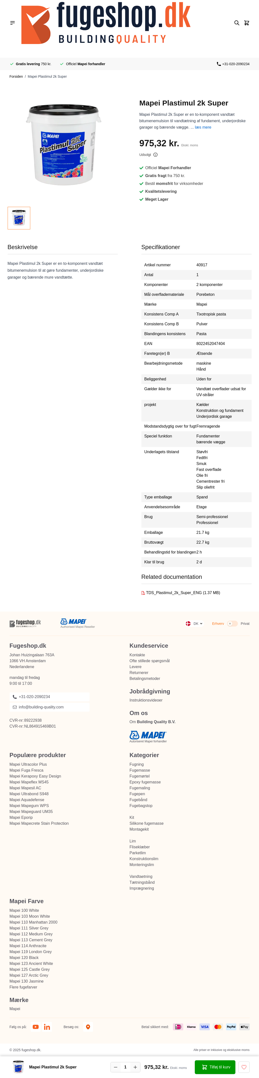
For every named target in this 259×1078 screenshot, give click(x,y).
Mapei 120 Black (24, 958)
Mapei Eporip (21, 817)
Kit (132, 817)
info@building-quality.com (38, 707)
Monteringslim (142, 865)
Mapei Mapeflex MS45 (29, 782)
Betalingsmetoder (145, 678)
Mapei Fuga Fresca (27, 770)
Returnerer (139, 673)
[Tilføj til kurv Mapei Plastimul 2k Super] (215, 1067)
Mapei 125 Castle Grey (30, 969)
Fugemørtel (140, 776)
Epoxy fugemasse (145, 782)
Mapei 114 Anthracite (28, 946)
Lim (133, 841)
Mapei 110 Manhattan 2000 (34, 922)
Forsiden (16, 76)
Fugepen (137, 794)
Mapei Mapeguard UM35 (31, 811)
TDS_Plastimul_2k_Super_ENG (174, 593)
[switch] (232, 624)
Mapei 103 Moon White (30, 916)
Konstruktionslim (144, 859)
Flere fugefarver (23, 987)
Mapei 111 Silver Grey (29, 928)
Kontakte (137, 655)
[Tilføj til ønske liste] (244, 1067)
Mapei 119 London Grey (31, 952)
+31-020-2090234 (236, 64)
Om (153, 722)
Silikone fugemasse (147, 823)
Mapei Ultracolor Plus (28, 764)
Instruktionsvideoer (146, 700)
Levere (136, 667)
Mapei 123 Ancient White (31, 963)
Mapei (15, 1009)
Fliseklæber (140, 847)
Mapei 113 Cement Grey (31, 940)
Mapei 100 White (24, 910)
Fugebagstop (141, 806)
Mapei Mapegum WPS (29, 806)
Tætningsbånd (142, 882)
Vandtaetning (141, 876)
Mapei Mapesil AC (25, 788)
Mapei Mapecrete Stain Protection (39, 823)
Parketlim (138, 853)
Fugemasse (140, 770)
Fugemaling (140, 788)
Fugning (137, 764)
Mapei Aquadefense (27, 800)
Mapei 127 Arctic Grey (29, 975)
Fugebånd (138, 800)
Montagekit (139, 829)
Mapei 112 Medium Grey (31, 934)
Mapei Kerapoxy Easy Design (35, 776)
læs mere (203, 127)
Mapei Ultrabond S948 (29, 794)
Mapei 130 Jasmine (27, 981)
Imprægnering (142, 888)
